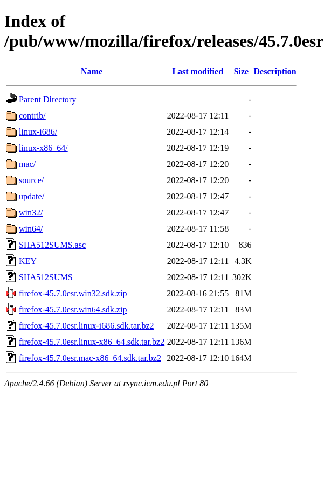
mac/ (27, 164)
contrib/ (32, 115)
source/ (31, 180)
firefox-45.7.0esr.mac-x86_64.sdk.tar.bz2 (90, 358)
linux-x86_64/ (43, 147)
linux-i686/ (38, 131)
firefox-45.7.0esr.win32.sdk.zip (73, 293)
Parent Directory (47, 99)
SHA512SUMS (46, 277)
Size (241, 71)
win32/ (31, 212)
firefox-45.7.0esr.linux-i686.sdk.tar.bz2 (86, 325)
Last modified (197, 71)
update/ (31, 196)
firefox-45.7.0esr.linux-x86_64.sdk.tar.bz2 (91, 341)
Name (91, 71)
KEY (28, 261)
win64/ (31, 228)
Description (275, 71)
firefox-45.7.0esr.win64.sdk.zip (73, 309)
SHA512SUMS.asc (52, 244)
